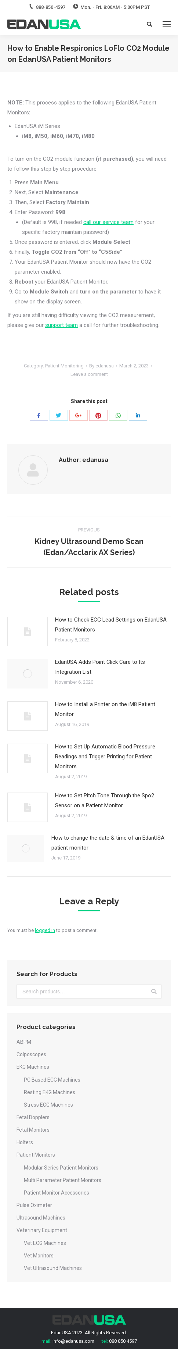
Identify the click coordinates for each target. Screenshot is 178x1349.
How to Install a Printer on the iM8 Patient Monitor (105, 709)
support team (61, 325)
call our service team (108, 222)
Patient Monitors (36, 1155)
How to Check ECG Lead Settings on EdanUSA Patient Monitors (111, 624)
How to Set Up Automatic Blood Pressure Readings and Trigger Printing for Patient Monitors (105, 756)
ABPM (24, 1042)
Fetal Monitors (33, 1130)
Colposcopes (31, 1054)
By (101, 366)
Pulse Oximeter (34, 1205)
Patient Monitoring (64, 366)
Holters (25, 1142)
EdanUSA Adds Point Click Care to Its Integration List (100, 667)
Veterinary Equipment (42, 1230)
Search (153, 992)
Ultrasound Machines (41, 1218)
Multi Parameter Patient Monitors (62, 1180)
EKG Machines (33, 1067)
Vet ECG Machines (45, 1243)
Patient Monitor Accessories (56, 1193)
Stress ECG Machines (48, 1105)
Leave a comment (89, 374)
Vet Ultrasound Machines (53, 1268)
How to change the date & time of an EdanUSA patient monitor (107, 842)
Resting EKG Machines (49, 1092)
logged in (45, 930)
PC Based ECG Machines (52, 1080)
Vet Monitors (39, 1256)
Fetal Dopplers (33, 1117)
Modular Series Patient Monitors (61, 1168)
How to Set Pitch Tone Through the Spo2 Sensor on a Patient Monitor (104, 800)
